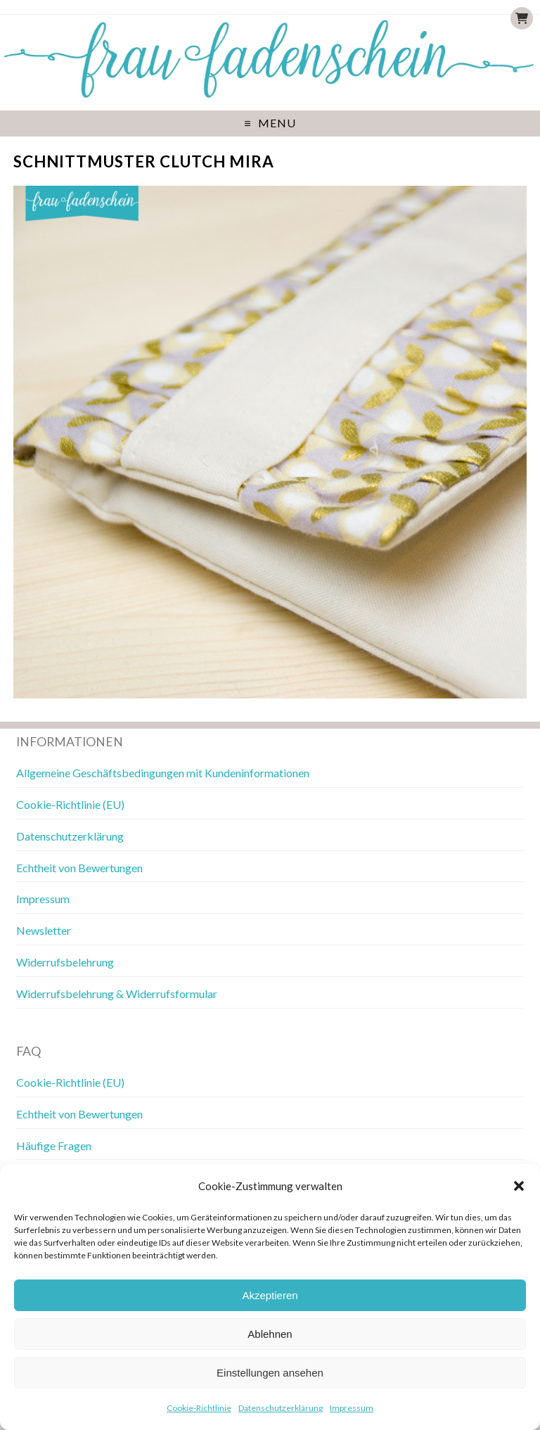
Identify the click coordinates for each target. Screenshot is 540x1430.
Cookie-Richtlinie (199, 1408)
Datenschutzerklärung (280, 1408)
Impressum (351, 1408)
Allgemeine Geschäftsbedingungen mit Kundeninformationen (162, 772)
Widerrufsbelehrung (65, 962)
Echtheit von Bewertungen (79, 867)
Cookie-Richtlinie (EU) (70, 804)
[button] (519, 1186)
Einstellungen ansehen (270, 1373)
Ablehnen (270, 1334)
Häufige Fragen (53, 1145)
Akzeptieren (269, 1295)
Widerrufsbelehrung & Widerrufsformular (116, 993)
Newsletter (43, 930)
